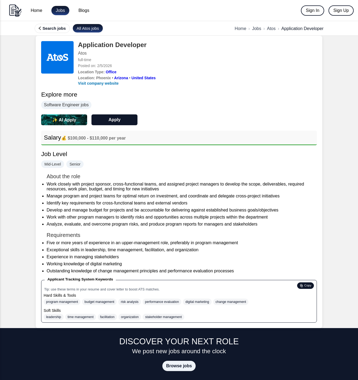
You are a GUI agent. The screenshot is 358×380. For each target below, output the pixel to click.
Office (111, 72)
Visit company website (98, 83)
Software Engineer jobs (66, 105)
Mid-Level (52, 164)
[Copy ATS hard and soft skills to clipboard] (305, 285)
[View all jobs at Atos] (88, 28)
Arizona (121, 78)
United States (144, 78)
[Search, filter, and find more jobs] (52, 28)
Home (36, 10)
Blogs (83, 10)
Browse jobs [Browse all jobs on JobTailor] (179, 366)
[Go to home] (15, 10)
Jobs (60, 10)
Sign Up (341, 10)
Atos (271, 28)
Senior (75, 164)
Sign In (312, 10)
